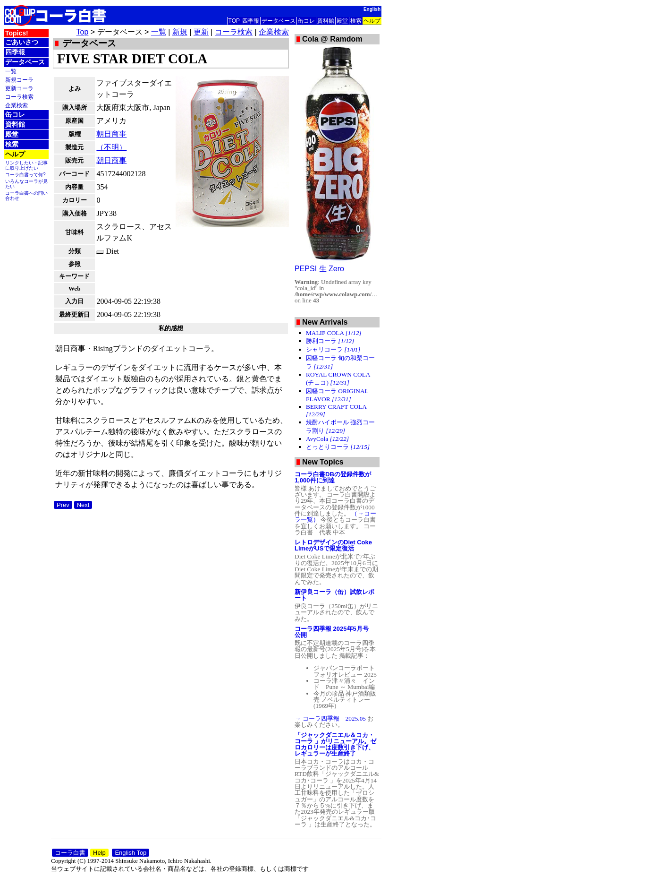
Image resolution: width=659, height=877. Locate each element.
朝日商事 (111, 134)
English (371, 9)
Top (82, 32)
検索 (356, 20)
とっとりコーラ (338, 446)
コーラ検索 (19, 97)
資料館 (325, 20)
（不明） (111, 147)
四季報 (250, 20)
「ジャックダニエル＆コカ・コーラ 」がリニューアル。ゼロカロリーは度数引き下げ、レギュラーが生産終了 (335, 744)
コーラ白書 (70, 852)
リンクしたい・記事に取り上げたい (26, 165)
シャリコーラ (333, 349)
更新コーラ (19, 88)
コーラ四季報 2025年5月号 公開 (335, 631)
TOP (234, 20)
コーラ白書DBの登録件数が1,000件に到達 (333, 477)
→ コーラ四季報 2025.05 (331, 718)
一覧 (11, 71)
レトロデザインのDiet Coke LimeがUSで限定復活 (333, 545)
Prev (63, 504)
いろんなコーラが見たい (26, 184)
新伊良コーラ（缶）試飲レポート (334, 595)
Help (99, 852)
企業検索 (16, 105)
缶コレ (306, 20)
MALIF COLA (334, 332)
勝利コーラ (330, 340)
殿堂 (342, 20)
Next (83, 504)
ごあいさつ (21, 42)
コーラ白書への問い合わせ (26, 195)
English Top (130, 852)
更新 (201, 32)
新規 (179, 32)
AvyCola (327, 438)
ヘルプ (371, 20)
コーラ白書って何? (25, 174)
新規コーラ (19, 80)
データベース (279, 20)
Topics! (16, 33)
